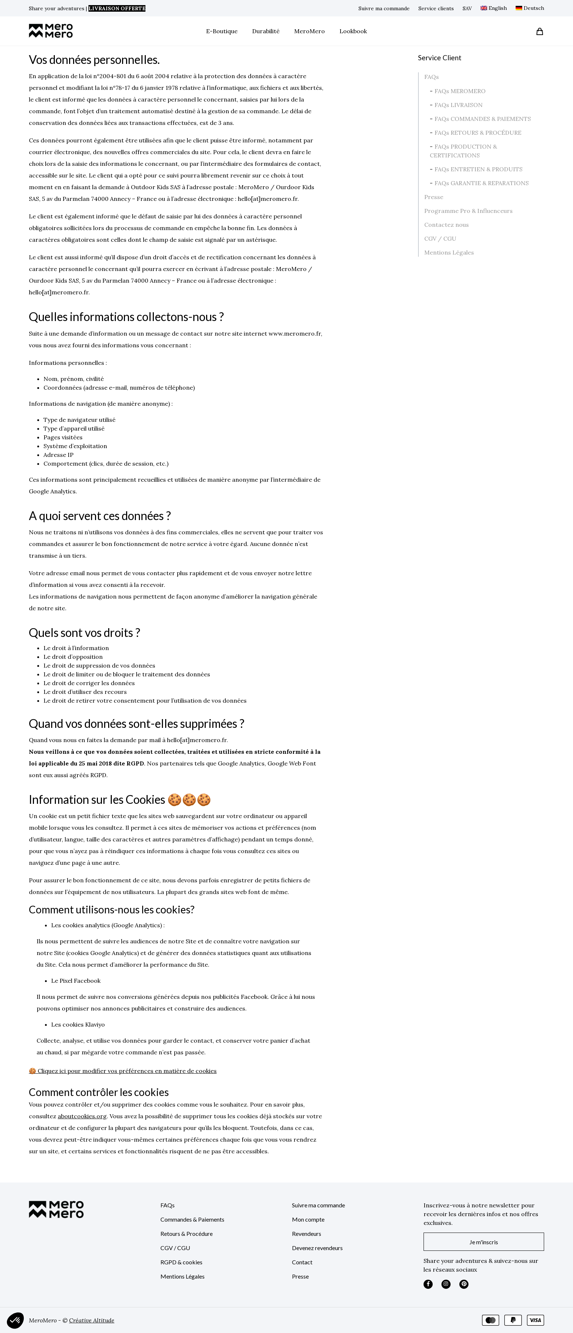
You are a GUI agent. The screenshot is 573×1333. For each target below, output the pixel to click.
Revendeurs (306, 1233)
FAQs (431, 76)
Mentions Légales (449, 252)
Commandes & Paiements (192, 1219)
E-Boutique (222, 31)
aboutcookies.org (82, 1116)
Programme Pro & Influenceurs (468, 210)
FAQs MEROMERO (460, 91)
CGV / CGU (440, 238)
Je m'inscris (484, 1241)
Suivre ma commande (384, 8)
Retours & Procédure (186, 1233)
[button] (15, 1320)
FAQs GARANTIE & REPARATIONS (482, 183)
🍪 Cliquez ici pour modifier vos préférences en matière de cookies (123, 1070)
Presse (433, 196)
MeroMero (309, 31)
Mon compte (308, 1219)
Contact (302, 1261)
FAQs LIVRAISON (459, 104)
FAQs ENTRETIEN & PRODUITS (479, 169)
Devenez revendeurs (317, 1247)
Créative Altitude (91, 1320)
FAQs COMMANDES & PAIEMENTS (483, 118)
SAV (467, 8)
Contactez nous (446, 224)
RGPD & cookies (181, 1261)
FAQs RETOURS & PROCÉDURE (478, 132)
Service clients (436, 8)
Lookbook (353, 31)
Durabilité (266, 31)
